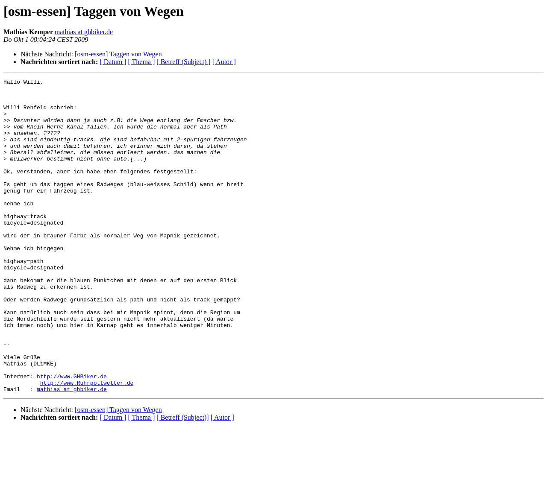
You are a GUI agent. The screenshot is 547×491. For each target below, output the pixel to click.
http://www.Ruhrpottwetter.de (86, 444)
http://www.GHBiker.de (72, 436)
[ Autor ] (224, 61)
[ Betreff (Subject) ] (183, 61)
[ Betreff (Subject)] (182, 480)
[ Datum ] (113, 61)
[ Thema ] (141, 61)
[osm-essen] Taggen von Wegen (118, 54)
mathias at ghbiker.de (84, 31)
